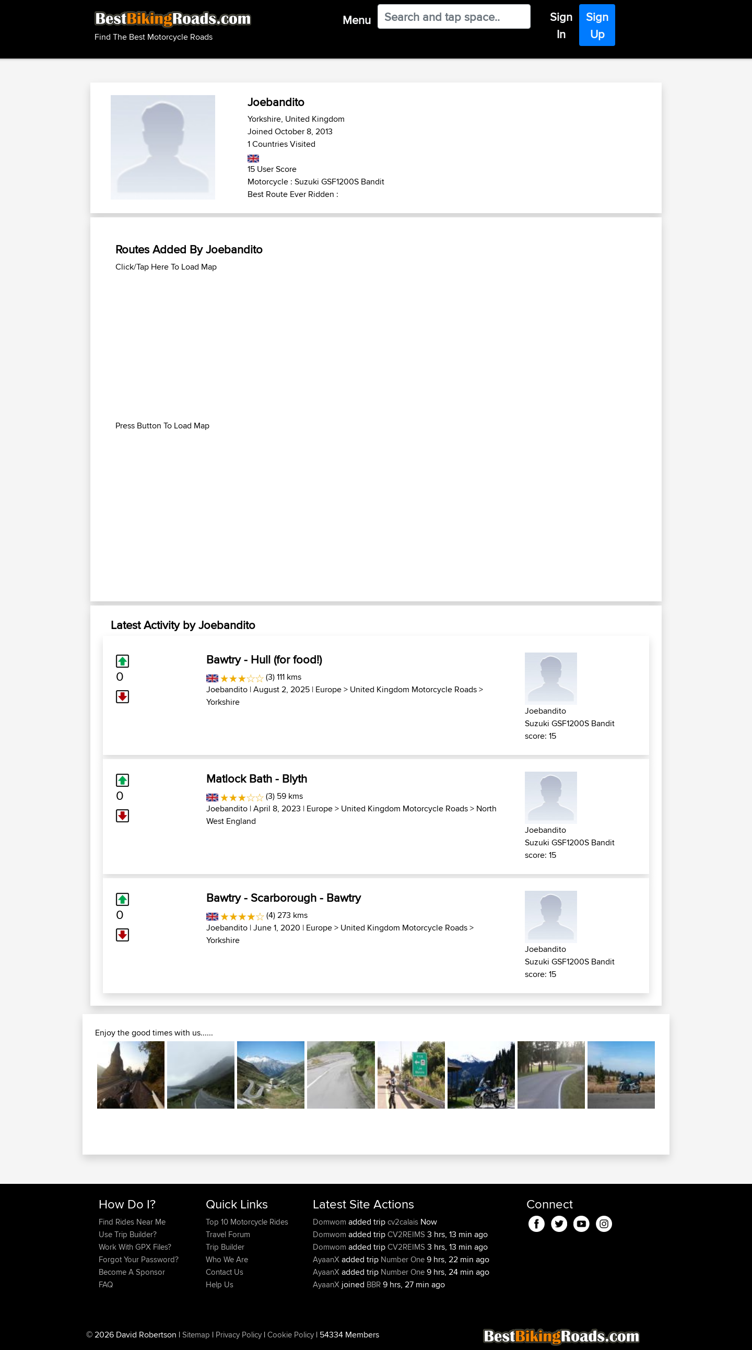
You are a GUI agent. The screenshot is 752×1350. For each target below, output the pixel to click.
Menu (357, 19)
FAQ (106, 1284)
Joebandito (227, 689)
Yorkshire (223, 702)
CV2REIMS (406, 1234)
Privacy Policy (239, 1334)
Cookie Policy (290, 1334)
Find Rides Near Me (132, 1221)
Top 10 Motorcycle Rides (247, 1221)
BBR (374, 1284)
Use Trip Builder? (128, 1234)
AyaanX (327, 1259)
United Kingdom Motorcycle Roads (413, 689)
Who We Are (227, 1259)
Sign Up (597, 25)
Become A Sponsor (132, 1271)
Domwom (330, 1221)
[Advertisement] (376, 346)
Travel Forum (228, 1234)
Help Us (219, 1284)
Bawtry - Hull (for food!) (264, 659)
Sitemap (196, 1334)
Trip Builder (225, 1246)
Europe (328, 689)
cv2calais (402, 1221)
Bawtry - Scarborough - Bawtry (283, 897)
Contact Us (224, 1271)
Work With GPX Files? (135, 1246)
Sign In (561, 25)
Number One (403, 1259)
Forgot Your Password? (139, 1259)
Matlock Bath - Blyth (256, 778)
